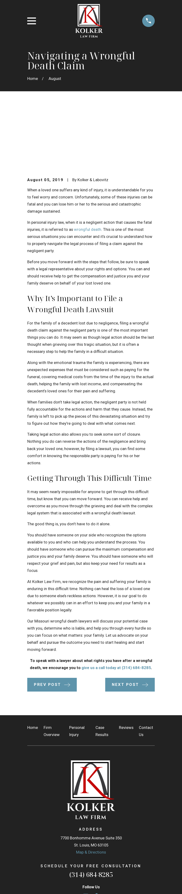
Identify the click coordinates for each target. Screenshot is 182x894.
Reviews (126, 661)
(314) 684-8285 (91, 808)
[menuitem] (34, 884)
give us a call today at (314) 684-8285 (116, 601)
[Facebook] (96, 830)
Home (32, 661)
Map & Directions (91, 786)
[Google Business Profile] (85, 830)
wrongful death (87, 163)
